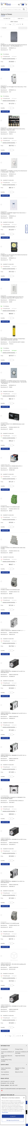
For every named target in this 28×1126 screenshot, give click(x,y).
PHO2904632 (4, 546)
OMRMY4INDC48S (5, 464)
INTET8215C (4, 127)
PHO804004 (4, 505)
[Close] (24, 1097)
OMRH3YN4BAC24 (5, 670)
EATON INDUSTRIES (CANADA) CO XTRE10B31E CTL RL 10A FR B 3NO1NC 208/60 (13, 798)
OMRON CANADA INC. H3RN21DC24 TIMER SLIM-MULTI (13, 630)
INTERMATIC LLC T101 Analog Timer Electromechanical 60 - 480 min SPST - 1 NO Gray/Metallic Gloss (14, 45)
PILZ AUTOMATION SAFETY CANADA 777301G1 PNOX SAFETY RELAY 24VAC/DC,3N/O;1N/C (13, 339)
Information (14, 1045)
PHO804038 (4, 588)
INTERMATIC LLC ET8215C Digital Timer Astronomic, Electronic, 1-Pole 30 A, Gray (13, 129)
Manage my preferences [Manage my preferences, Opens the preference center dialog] (13, 1120)
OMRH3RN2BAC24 (5, 712)
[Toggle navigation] (2, 4)
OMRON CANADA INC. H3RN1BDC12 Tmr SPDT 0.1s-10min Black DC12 (13, 882)
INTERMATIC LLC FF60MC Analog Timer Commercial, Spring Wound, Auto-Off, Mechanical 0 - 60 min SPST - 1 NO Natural (14, 382)
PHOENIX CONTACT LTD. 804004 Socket (10, 506)
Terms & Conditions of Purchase (21, 1052)
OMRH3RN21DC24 (5, 629)
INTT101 (2, 43)
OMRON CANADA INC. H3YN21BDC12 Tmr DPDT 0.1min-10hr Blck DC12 (14, 840)
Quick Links (14, 1064)
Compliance (4, 1049)
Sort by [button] (20, 18)
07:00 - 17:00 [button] (23, 3)
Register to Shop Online (20, 1068)
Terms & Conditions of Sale (7, 1052)
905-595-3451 (14, 1085)
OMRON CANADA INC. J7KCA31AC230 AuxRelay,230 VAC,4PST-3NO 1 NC (13, 965)
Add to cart (5, 69)
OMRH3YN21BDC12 (5, 838)
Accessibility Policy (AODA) (6, 1060)
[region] (13, 1110)
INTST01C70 (4, 85)
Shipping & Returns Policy (6, 1056)
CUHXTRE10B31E (5, 796)
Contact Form (5, 1074)
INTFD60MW (4, 169)
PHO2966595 (4, 422)
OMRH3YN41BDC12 (5, 1005)
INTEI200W (3, 295)
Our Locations (5, 1072)
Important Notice (20, 1055)
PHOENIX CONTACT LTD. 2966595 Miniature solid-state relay (13, 424)
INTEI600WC (4, 211)
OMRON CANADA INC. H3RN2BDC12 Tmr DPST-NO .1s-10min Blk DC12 (14, 756)
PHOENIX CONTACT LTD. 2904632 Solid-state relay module (13, 548)
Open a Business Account (6, 1068)
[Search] (14, 9)
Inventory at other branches (9, 58)
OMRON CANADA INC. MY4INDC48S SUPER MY (12, 466)
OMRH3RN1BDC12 (5, 880)
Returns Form (19, 1072)
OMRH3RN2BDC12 (5, 754)
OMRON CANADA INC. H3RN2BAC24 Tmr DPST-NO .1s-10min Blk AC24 (14, 714)
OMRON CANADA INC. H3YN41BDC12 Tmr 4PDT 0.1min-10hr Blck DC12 (14, 1007)
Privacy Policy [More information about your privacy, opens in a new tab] (5, 1112)
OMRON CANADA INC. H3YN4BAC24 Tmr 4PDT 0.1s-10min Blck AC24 (13, 672)
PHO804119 (3, 922)
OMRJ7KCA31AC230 (6, 963)
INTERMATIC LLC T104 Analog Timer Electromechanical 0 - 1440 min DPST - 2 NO (14, 255)
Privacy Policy (19, 1049)
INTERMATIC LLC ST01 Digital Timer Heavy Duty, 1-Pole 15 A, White (13, 87)
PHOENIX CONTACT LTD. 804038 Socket (10, 589)
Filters (7, 18)
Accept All (13, 1116)
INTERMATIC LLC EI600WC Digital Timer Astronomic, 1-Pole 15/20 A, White (14, 213)
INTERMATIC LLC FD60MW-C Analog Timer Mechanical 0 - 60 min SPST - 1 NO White (14, 171)
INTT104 (3, 253)
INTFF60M (3, 379)
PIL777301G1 (4, 337)
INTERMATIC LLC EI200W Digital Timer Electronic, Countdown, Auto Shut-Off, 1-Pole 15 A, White (12, 297)
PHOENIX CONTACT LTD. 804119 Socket (10, 923)
